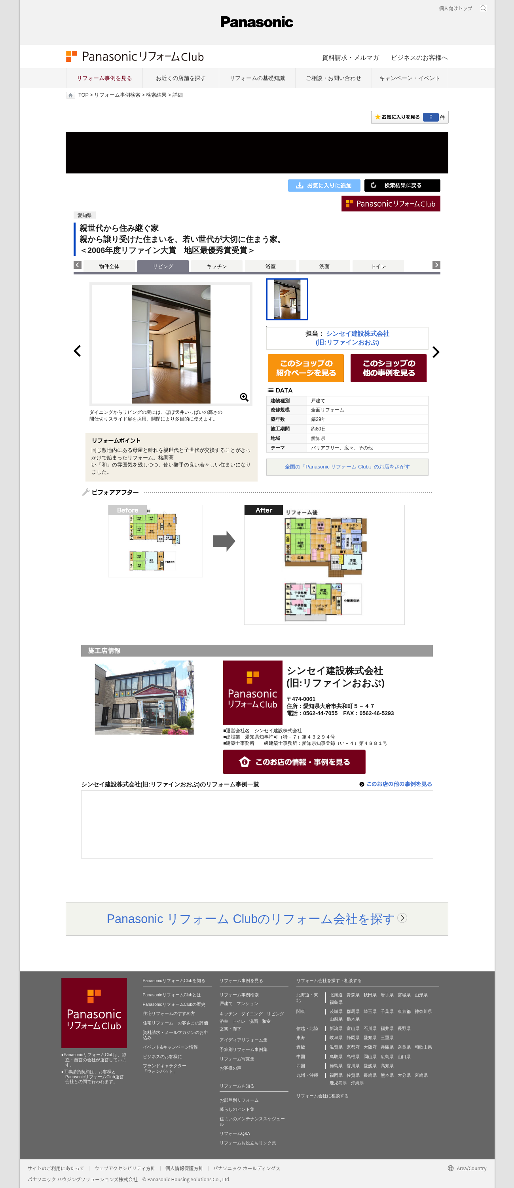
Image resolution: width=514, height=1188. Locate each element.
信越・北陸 (307, 1028)
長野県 (404, 1028)
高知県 (387, 1065)
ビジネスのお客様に (162, 1056)
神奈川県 (423, 1011)
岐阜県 (336, 1037)
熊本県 (387, 1075)
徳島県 (336, 1065)
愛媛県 (370, 1065)
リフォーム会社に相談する (322, 1095)
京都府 (353, 1047)
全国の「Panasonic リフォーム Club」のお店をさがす (347, 467)
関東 (300, 1011)
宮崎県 (421, 1075)
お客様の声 (230, 1068)
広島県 (387, 1056)
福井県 (387, 1028)
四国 (300, 1065)
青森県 (353, 994)
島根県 (353, 1056)
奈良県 (404, 1047)
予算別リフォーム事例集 (243, 1049)
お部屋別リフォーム (239, 1100)
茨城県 (336, 1011)
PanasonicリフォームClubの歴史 (174, 1004)
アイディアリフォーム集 (243, 1040)
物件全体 (109, 266)
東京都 (404, 1011)
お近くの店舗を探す (181, 78)
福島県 (336, 1002)
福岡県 (336, 1075)
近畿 (300, 1047)
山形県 (421, 994)
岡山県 (370, 1056)
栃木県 (353, 1019)
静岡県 (353, 1037)
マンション (247, 1003)
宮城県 (404, 994)
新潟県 (336, 1028)
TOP (83, 95)
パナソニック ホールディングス (247, 1168)
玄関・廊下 (230, 1028)
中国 (300, 1056)
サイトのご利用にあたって (56, 1168)
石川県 (370, 1028)
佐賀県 (353, 1075)
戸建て (226, 1003)
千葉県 (387, 1011)
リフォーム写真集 (237, 1059)
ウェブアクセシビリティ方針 (125, 1168)
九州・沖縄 (307, 1075)
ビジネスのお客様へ (419, 57)
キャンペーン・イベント (409, 78)
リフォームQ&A (235, 1133)
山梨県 (336, 1019)
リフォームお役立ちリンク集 (248, 1142)
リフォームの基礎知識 (257, 78)
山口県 (404, 1056)
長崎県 (370, 1075)
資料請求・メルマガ (350, 57)
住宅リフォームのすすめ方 (169, 1013)
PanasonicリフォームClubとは (172, 994)
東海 (300, 1037)
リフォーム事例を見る (104, 78)
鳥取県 (336, 1056)
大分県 (404, 1075)
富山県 (353, 1028)
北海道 (336, 994)
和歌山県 (423, 1047)
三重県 (387, 1037)
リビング (275, 1013)
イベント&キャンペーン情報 (170, 1047)
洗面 (324, 266)
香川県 (353, 1065)
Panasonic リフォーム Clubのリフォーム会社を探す (251, 918)
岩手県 (387, 994)
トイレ (378, 266)
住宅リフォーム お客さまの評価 (175, 1022)
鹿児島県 (338, 1082)
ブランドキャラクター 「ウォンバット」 (164, 1068)
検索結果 (156, 95)
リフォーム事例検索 (117, 95)
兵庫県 (387, 1047)
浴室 (271, 266)
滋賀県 (336, 1047)
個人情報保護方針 (184, 1168)
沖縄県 (357, 1082)
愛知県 (370, 1037)
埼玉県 (370, 1011)
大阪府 (370, 1047)
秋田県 (370, 994)
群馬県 (353, 1011)
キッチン (217, 266)
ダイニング (252, 1013)
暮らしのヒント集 (237, 1109)
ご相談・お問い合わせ (333, 78)
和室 (266, 1021)
